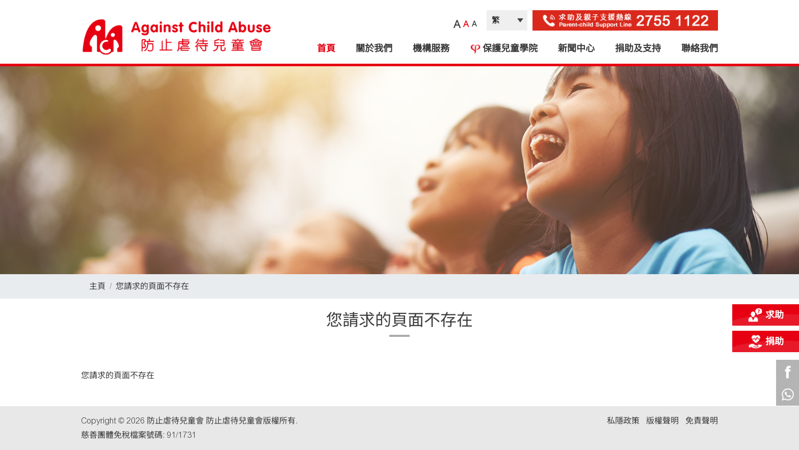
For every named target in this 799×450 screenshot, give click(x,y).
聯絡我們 (699, 48)
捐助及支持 (638, 48)
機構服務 (431, 48)
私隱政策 (623, 420)
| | (507, 20)
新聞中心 (576, 48)
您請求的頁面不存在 (152, 286)
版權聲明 (662, 420)
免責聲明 (701, 420)
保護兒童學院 (504, 48)
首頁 (326, 48)
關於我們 (374, 48)
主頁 (97, 286)
